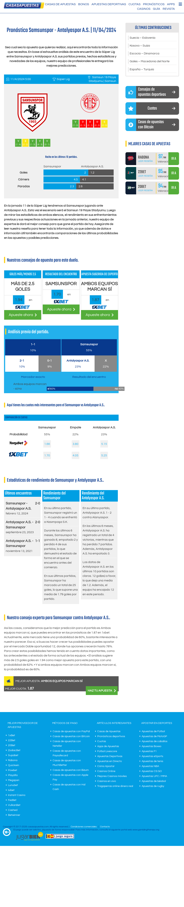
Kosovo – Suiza (140, 45)
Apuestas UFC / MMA (154, 776)
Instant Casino (16, 795)
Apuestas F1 (149, 751)
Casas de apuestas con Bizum (71, 770)
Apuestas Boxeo (151, 746)
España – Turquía (142, 70)
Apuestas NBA (150, 766)
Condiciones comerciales (84, 826)
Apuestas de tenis (152, 761)
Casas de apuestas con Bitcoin (71, 736)
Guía (156, 8)
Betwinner (14, 815)
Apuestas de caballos (154, 741)
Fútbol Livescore (107, 751)
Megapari (13, 780)
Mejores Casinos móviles (112, 776)
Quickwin (13, 765)
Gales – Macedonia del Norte (150, 62)
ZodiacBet (14, 750)
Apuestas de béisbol (154, 781)
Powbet (12, 770)
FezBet (12, 800)
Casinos (143, 8)
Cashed (12, 810)
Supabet (13, 755)
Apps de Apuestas (108, 746)
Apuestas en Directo (109, 761)
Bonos (83, 4)
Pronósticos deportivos (111, 736)
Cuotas (135, 4)
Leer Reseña (145, 162)
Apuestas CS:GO (152, 771)
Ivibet (11, 790)
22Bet (11, 740)
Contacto (105, 826)
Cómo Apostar (106, 766)
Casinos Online (106, 771)
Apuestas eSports (152, 756)
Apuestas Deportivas (109, 4)
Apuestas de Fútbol (153, 731)
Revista (169, 8)
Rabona (12, 760)
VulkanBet (14, 805)
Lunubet (13, 785)
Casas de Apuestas (60, 4)
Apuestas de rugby (153, 786)
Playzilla (13, 775)
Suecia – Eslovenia (142, 37)
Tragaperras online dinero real (115, 786)
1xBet (11, 735)
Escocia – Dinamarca (144, 54)
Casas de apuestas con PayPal (71, 731)
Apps (171, 4)
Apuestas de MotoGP (154, 736)
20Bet (11, 745)
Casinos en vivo (106, 781)
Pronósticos (154, 4)
